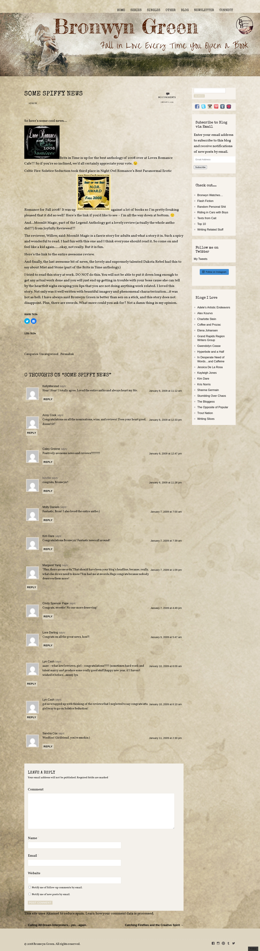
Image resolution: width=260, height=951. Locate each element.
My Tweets (200, 258)
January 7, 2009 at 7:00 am (166, 511)
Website (34, 873)
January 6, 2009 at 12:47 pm (165, 453)
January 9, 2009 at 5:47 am (166, 637)
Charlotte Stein (206, 319)
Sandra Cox (49, 733)
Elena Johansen (207, 330)
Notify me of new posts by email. (51, 894)
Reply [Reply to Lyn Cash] (31, 683)
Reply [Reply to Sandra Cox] (48, 746)
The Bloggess (206, 401)
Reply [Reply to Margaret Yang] (31, 587)
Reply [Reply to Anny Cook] (31, 432)
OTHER (171, 10)
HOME (121, 10)
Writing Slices (206, 418)
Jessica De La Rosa (210, 367)
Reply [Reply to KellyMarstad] (48, 399)
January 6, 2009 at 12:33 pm (165, 419)
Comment (36, 789)
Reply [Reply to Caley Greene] (48, 462)
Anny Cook (49, 415)
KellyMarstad (50, 386)
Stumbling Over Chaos (211, 395)
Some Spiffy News (53, 94)
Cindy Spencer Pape (55, 603)
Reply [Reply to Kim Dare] (48, 549)
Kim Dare (48, 536)
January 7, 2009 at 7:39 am (166, 540)
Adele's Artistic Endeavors (213, 307)
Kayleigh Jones (207, 372)
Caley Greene (51, 448)
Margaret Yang (51, 565)
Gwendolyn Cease (209, 345)
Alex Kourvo (205, 313)
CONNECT (226, 10)
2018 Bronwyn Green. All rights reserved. (53, 944)
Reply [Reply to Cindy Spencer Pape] (48, 616)
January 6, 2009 (167, 102)
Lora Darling (50, 632)
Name (33, 838)
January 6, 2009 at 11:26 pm (165, 482)
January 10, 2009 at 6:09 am (165, 666)
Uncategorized (48, 354)
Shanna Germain (208, 390)
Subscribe (200, 167)
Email (33, 855)
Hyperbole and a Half (210, 351)
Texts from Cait (206, 218)
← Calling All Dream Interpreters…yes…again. (55, 925)
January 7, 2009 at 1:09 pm (166, 569)
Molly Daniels (50, 507)
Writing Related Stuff (210, 229)
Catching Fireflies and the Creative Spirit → (154, 925)
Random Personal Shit (211, 206)
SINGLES (153, 10)
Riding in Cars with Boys (212, 212)
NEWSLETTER (204, 10)
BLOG (185, 10)
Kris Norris (204, 384)
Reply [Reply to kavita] (48, 491)
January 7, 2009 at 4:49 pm (166, 608)
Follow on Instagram (214, 271)
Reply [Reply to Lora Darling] (48, 645)
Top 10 (201, 223)
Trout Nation (205, 413)
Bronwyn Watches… (210, 195)
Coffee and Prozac (209, 324)
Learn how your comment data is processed (119, 913)
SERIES (136, 10)
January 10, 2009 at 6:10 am (165, 704)
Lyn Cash (48, 661)
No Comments (167, 97)
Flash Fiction (205, 200)
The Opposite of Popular (212, 407)
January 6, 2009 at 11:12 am (165, 390)
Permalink (67, 354)
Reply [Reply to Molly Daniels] (48, 520)
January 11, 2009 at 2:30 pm (165, 738)
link (85, 215)
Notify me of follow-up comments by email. (57, 887)
